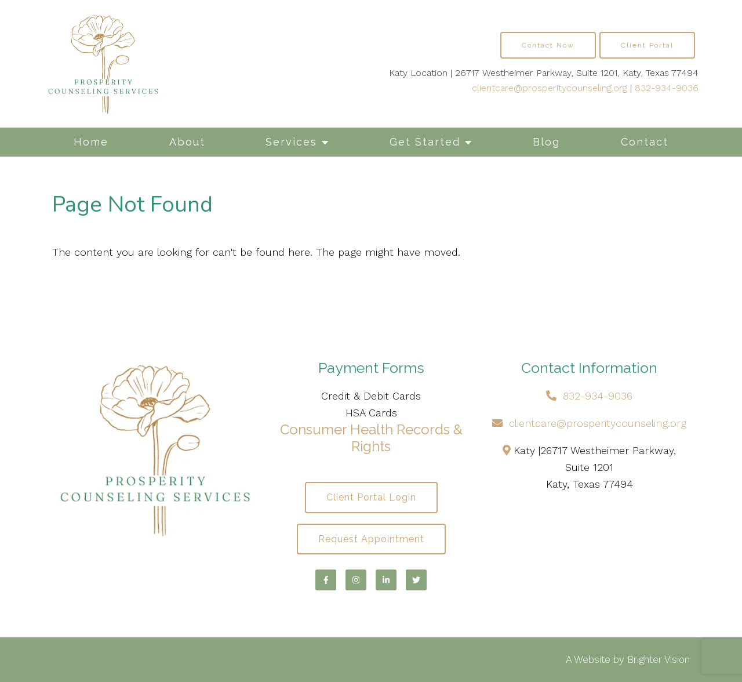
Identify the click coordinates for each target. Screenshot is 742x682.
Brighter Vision (658, 659)
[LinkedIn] (386, 579)
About (187, 142)
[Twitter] (416, 579)
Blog (546, 142)
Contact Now (548, 45)
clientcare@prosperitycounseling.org (549, 87)
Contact (644, 142)
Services (291, 142)
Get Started (425, 142)
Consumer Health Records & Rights (371, 438)
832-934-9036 (667, 87)
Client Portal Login (371, 497)
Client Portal (647, 45)
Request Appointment (371, 539)
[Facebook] (325, 579)
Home (91, 142)
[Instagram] (355, 579)
